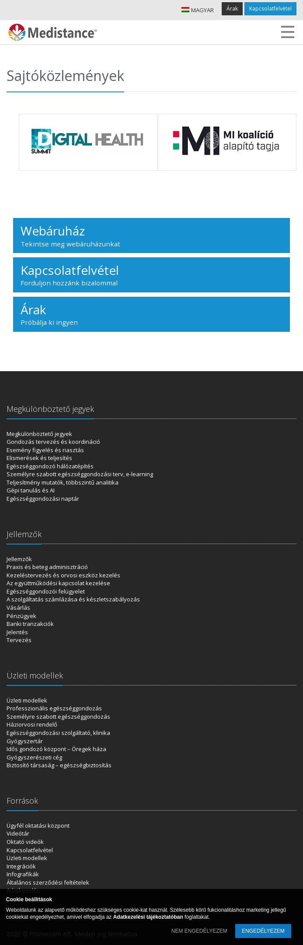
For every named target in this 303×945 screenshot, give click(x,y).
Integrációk (21, 866)
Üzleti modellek (27, 700)
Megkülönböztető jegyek (39, 434)
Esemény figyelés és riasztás (45, 450)
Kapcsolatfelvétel (270, 8)
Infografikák (23, 874)
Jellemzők (19, 559)
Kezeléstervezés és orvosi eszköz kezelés (63, 575)
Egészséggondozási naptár (43, 498)
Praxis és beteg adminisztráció (47, 567)
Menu (287, 32)
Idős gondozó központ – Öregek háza (56, 749)
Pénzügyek (21, 616)
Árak (232, 8)
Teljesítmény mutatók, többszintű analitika (62, 482)
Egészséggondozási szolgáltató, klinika (58, 733)
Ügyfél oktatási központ (38, 825)
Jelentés (17, 632)
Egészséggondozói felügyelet (46, 591)
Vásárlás (18, 607)
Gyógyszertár (25, 741)
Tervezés (19, 640)
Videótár (18, 833)
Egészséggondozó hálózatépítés (50, 466)
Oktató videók (25, 842)
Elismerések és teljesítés (39, 458)
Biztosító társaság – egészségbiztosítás (59, 765)
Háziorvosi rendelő (32, 724)
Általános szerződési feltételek (48, 882)
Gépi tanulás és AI (31, 490)
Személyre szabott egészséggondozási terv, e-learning (80, 474)
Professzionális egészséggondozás (54, 708)
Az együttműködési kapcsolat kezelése (58, 583)
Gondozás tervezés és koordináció (53, 442)
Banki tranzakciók (30, 624)
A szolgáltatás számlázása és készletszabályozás (73, 599)
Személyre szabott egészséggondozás (58, 716)
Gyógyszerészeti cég (34, 757)
